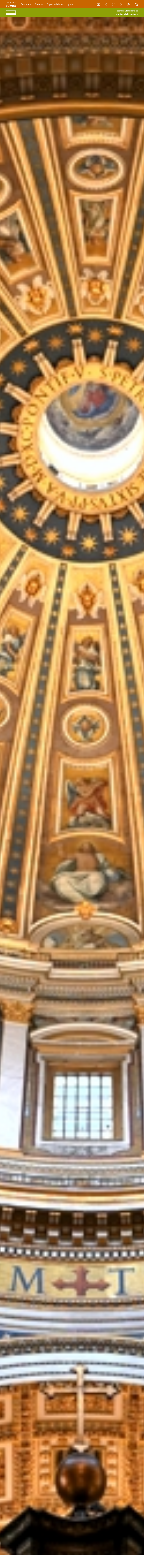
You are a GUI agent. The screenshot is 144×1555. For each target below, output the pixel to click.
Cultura (39, 4)
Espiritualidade (55, 4)
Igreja (70, 4)
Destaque (26, 4)
